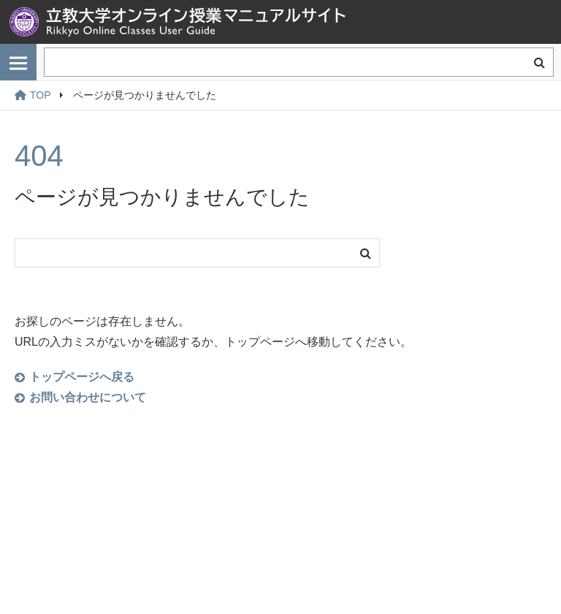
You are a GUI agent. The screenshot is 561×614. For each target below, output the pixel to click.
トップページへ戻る (81, 377)
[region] (280, 95)
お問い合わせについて (87, 397)
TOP (33, 95)
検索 (539, 62)
